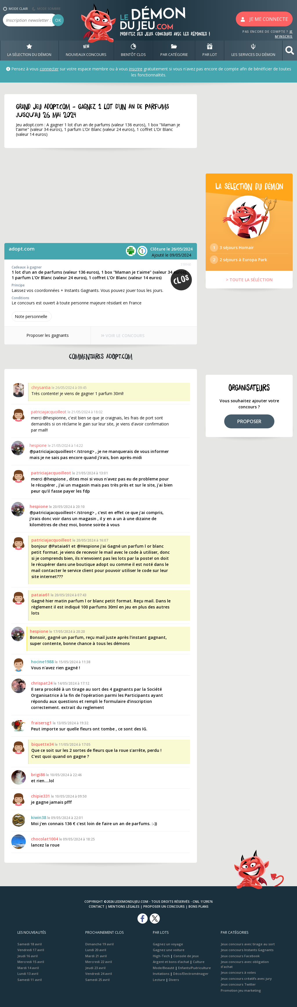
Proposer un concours (164, 906)
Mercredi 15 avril (30, 962)
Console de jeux (186, 956)
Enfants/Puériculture (194, 968)
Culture (198, 962)
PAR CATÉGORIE (174, 50)
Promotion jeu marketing (241, 990)
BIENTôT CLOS (133, 50)
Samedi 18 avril (29, 944)
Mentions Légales (124, 906)
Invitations (161, 973)
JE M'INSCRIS (284, 34)
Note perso (31, 316)
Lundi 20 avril (95, 950)
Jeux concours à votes (238, 972)
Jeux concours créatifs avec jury (246, 978)
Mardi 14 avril (28, 968)
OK (58, 20)
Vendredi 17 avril (30, 950)
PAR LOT (209, 50)
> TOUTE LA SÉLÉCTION (249, 279)
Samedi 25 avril (97, 979)
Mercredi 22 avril (98, 962)
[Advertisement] (100, 195)
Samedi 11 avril (29, 979)
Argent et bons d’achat (171, 962)
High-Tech (161, 956)
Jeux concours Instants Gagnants (247, 950)
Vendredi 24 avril (98, 973)
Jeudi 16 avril (27, 956)
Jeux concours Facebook (240, 956)
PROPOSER (249, 421)
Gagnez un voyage (168, 944)
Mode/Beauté (163, 968)
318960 (186, 264)
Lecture (159, 979)
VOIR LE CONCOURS (122, 336)
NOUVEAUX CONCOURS (86, 50)
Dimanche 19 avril (99, 944)
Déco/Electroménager (191, 973)
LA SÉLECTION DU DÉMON (29, 50)
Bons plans (199, 906)
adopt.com (22, 248)
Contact (96, 906)
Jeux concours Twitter (238, 984)
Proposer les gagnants (47, 335)
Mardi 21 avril (96, 956)
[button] (289, 51)
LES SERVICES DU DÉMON (253, 50)
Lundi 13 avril (27, 973)
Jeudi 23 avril (95, 968)
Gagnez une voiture (168, 950)
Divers (174, 979)
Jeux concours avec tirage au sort (248, 944)
